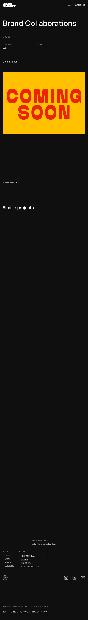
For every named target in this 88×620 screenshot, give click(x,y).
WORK (7, 559)
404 (4, 611)
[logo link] (10, 5)
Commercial (28, 556)
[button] (5, 577)
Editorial (26, 563)
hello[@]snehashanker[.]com (44, 544)
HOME (7, 556)
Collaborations (30, 566)
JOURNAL (9, 565)
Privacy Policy (39, 611)
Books (24, 559)
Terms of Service (18, 611)
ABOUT (8, 562)
